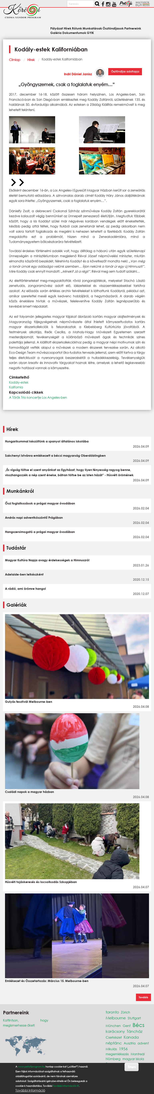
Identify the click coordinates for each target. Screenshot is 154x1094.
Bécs (138, 1025)
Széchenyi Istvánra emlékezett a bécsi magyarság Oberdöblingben (55, 455)
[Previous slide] (13, 182)
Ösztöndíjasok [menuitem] (113, 28)
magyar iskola (133, 1059)
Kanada (131, 1037)
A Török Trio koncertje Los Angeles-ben (38, 397)
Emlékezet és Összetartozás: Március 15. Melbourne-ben (46, 981)
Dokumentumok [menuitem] (74, 32)
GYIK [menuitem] (90, 32)
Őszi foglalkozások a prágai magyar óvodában (40, 503)
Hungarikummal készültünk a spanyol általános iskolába (47, 441)
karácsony (115, 1031)
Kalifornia (16, 387)
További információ (30, 1090)
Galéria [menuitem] (56, 32)
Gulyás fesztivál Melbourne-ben (28, 701)
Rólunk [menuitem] (77, 28)
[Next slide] (21, 182)
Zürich (125, 1012)
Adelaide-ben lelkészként (24, 574)
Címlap (14, 60)
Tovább (143, 997)
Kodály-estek (18, 382)
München (113, 1026)
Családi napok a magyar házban (29, 792)
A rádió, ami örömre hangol (25, 588)
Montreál (138, 1054)
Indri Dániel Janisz (78, 74)
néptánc (114, 1043)
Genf (127, 1026)
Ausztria (130, 1043)
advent (143, 1043)
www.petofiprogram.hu (31, 1066)
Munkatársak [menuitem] (92, 28)
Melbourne (116, 1018)
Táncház (134, 1031)
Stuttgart (134, 1018)
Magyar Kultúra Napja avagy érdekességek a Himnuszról (47, 560)
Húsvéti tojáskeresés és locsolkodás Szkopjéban (41, 882)
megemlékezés (117, 1054)
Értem (132, 1067)
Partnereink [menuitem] (132, 28)
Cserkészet (114, 1037)
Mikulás (111, 1049)
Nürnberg (113, 1059)
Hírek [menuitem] (67, 28)
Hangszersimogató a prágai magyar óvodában (40, 532)
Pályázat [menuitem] (56, 28)
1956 (123, 1048)
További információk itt (66, 1086)
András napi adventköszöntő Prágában (34, 517)
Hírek (31, 60)
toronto (112, 1012)
